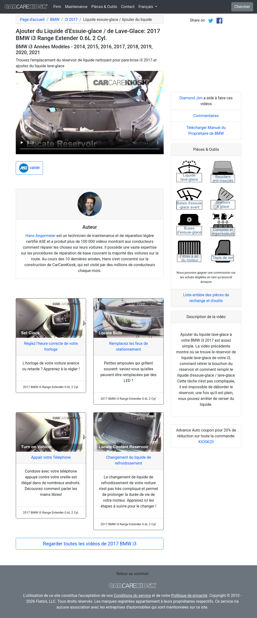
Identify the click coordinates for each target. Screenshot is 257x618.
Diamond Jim (190, 98)
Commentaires (206, 115)
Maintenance (76, 6)
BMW (54, 19)
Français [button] (146, 6)
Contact (128, 6)
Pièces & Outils (104, 6)
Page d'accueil (32, 19)
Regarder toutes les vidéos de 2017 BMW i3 (90, 544)
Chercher (242, 6)
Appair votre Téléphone (51, 457)
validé (29, 168)
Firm (57, 6)
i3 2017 (71, 19)
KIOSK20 (206, 442)
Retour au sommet (132, 573)
